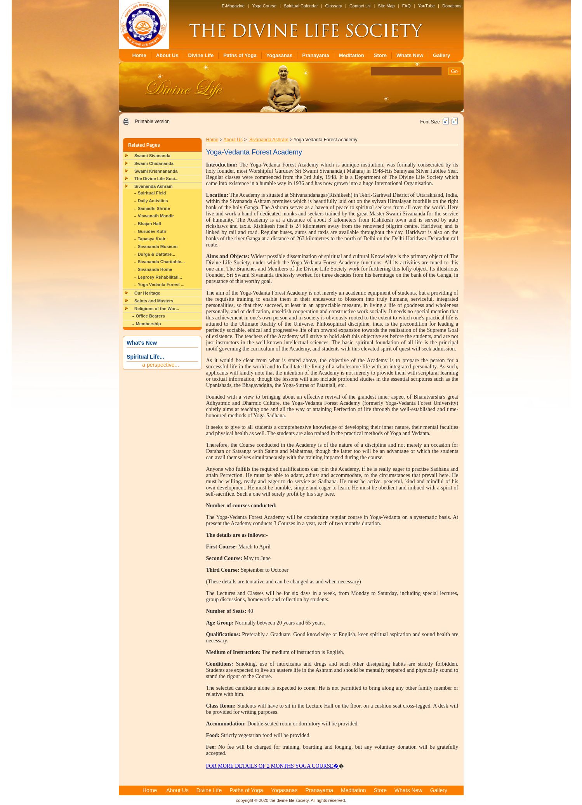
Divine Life (201, 55)
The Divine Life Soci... (156, 178)
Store (380, 55)
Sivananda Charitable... (161, 261)
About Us (167, 55)
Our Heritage (147, 293)
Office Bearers (150, 316)
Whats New (409, 55)
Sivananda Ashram (153, 186)
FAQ (406, 5)
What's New (142, 343)
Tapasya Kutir (152, 238)
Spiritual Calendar (301, 5)
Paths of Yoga (239, 55)
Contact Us (359, 5)
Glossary (333, 5)
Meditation (351, 55)
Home (139, 55)
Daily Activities (153, 200)
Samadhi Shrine (154, 208)
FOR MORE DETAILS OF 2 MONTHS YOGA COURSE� (272, 766)
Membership (148, 323)
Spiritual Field (152, 193)
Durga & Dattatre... (156, 254)
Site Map (386, 5)
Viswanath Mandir (156, 215)
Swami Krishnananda (155, 171)
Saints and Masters (153, 300)
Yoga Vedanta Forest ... (161, 284)
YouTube (426, 5)
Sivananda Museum (158, 246)
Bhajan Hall (149, 223)
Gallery (441, 55)
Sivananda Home (155, 269)
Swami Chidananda (154, 163)
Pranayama (315, 55)
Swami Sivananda (152, 155)
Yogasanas (279, 55)
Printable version (152, 121)
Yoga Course (264, 5)
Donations (452, 5)
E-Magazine (233, 5)
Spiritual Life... (145, 357)
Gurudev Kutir (152, 231)
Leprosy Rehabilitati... (160, 277)
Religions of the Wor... (156, 308)
